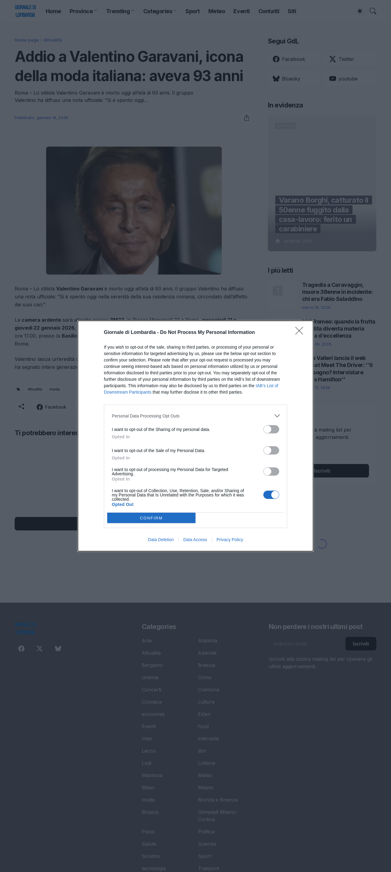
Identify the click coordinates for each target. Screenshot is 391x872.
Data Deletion (161, 539)
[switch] (271, 429)
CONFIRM (151, 517)
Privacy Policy (230, 539)
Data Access (195, 539)
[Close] (301, 333)
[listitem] (195, 416)
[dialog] (195, 436)
